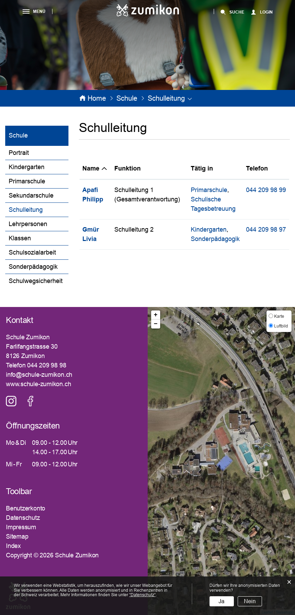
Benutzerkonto (25, 508)
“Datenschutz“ (142, 594)
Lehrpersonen (28, 224)
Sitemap (17, 536)
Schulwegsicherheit (36, 280)
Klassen (20, 238)
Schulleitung (38, 209)
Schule (18, 135)
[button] (126, 98)
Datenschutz (23, 517)
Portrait (19, 152)
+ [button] (156, 315)
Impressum (21, 527)
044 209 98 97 (266, 229)
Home (97, 98)
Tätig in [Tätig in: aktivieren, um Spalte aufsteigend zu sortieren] (202, 168)
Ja (221, 601)
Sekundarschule (31, 195)
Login (266, 12)
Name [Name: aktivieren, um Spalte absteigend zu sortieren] (90, 168)
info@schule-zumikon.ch (39, 374)
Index (13, 545)
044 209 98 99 (266, 189)
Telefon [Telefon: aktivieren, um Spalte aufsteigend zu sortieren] (257, 168)
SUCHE (236, 12)
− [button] (156, 324)
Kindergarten (26, 167)
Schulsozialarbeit (32, 252)
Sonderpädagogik (33, 266)
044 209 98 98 (46, 365)
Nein (250, 601)
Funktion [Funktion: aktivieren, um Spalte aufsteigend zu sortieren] (127, 168)
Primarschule (27, 181)
